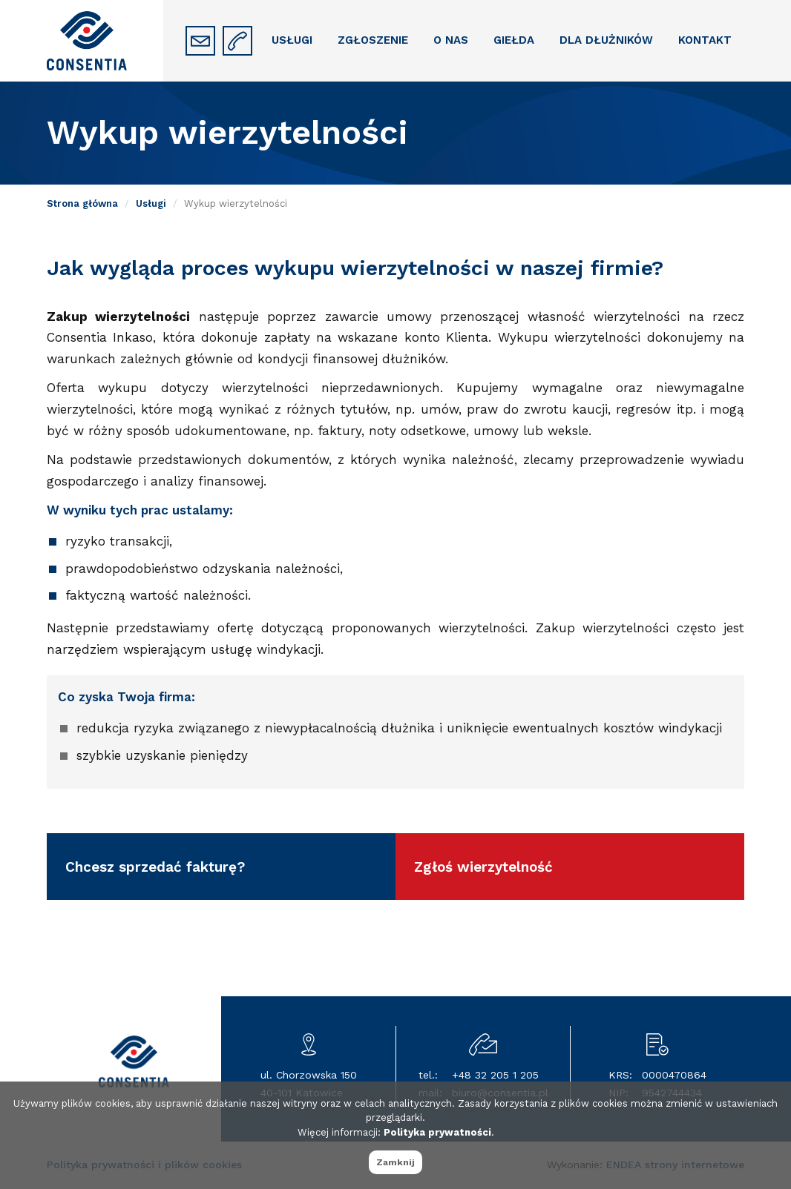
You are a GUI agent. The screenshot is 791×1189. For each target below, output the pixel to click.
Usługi (292, 40)
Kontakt (705, 40)
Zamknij (395, 1162)
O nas (450, 40)
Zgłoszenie (373, 40)
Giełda (513, 40)
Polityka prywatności (437, 1132)
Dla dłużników (606, 40)
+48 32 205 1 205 (495, 1075)
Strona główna (82, 203)
